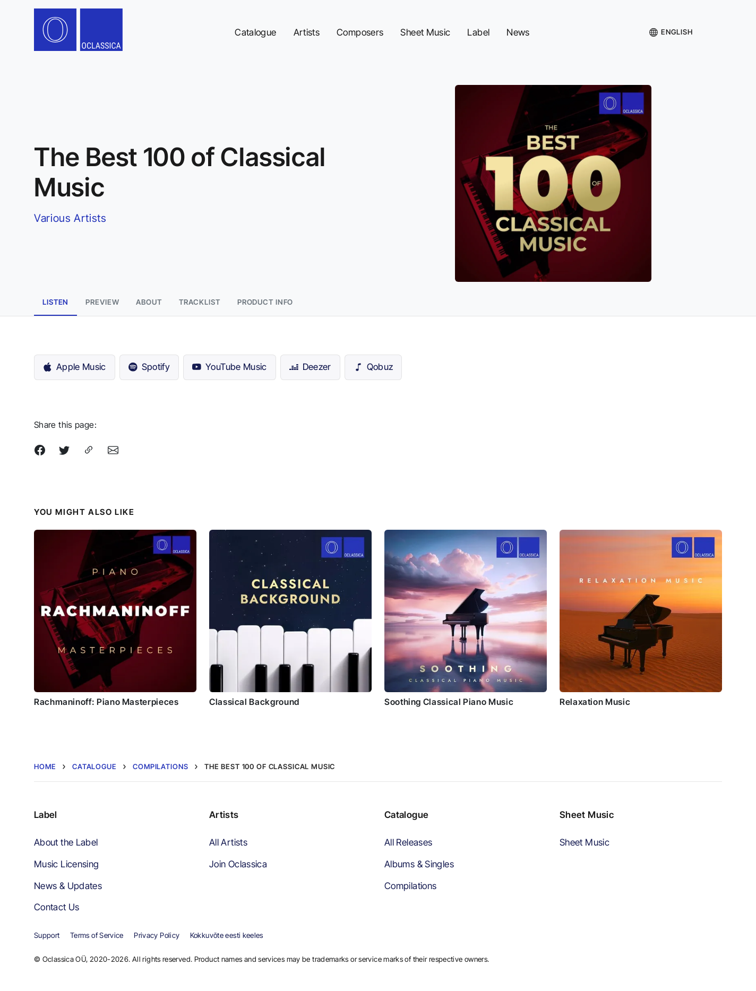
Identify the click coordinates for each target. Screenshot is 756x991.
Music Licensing (66, 863)
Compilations (410, 885)
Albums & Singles (419, 863)
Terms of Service (97, 935)
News (517, 32)
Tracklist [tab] (199, 302)
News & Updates (68, 885)
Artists (307, 32)
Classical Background (254, 701)
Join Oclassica (238, 863)
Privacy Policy (156, 935)
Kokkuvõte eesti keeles (226, 935)
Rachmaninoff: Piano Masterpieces (106, 701)
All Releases (408, 842)
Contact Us (57, 906)
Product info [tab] (265, 302)
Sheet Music (425, 32)
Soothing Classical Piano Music (448, 701)
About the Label (66, 842)
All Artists (228, 842)
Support (47, 935)
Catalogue (255, 32)
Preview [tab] (102, 302)
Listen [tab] (55, 302)
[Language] (671, 32)
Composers (360, 32)
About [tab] (148, 302)
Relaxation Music (595, 701)
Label (478, 32)
